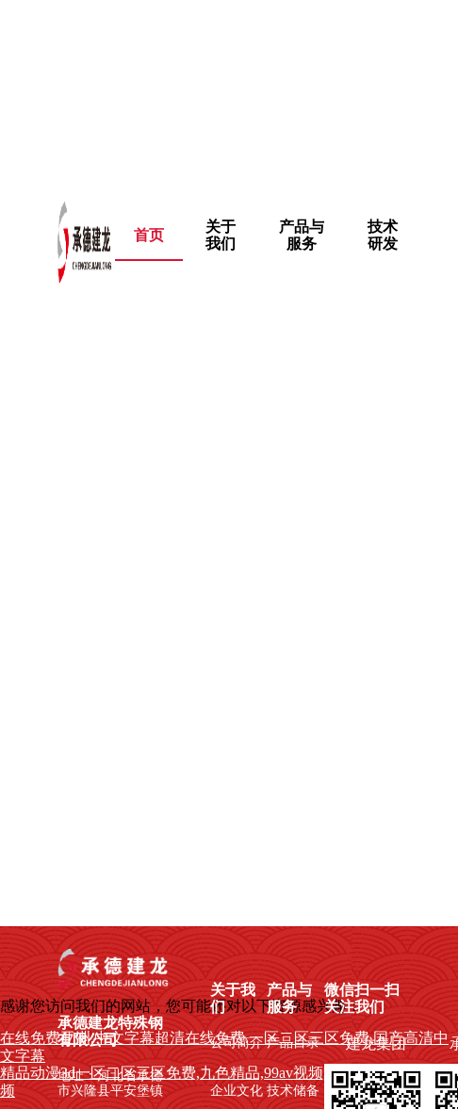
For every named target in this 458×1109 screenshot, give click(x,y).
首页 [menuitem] (149, 235)
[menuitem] (220, 235)
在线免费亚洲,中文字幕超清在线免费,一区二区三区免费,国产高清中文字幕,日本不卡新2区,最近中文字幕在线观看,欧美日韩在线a (226, 88)
